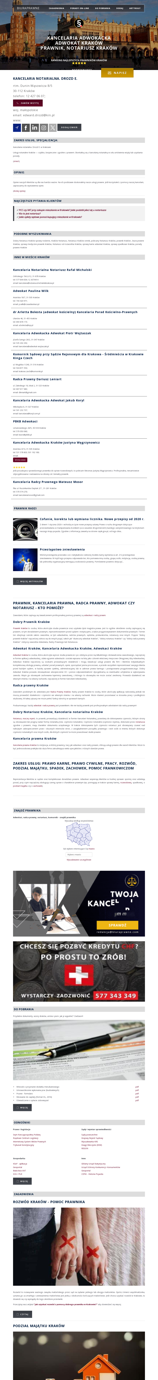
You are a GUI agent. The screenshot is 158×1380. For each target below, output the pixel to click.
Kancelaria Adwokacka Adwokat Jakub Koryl (48, 400)
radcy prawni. (100, 615)
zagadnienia (56, 8)
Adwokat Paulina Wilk (31, 291)
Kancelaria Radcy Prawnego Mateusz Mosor (48, 482)
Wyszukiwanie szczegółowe (79, 859)
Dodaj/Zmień (69, 127)
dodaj (119, 8)
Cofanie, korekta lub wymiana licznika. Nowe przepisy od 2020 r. (92, 519)
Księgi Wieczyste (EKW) (91, 1145)
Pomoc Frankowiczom (111, 768)
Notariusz (23, 607)
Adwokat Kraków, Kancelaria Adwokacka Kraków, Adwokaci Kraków (67, 648)
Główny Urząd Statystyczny (93, 1163)
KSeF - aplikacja (20, 1163)
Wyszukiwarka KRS (89, 1141)
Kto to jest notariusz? (30, 213)
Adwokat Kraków (20, 655)
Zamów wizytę (29, 103)
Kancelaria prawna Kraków (34, 738)
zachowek (76, 768)
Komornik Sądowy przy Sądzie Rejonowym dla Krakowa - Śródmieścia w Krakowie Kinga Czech (78, 356)
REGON (84, 1148)
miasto (92, 848)
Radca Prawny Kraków (60, 691)
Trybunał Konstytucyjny (23, 1145)
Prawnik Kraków (20, 628)
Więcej (24, 1107)
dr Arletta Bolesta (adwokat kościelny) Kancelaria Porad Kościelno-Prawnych (75, 312)
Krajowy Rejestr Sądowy (92, 1138)
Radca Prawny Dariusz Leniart (37, 379)
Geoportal (17, 1167)
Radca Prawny (91, 603)
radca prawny (49, 705)
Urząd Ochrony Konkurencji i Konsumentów (100, 1167)
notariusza (140, 722)
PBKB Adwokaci (25, 421)
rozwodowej (125, 782)
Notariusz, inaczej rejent (24, 718)
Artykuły (134, 8)
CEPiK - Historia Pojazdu (92, 1174)
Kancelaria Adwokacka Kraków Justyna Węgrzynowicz (56, 442)
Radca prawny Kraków (31, 685)
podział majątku (30, 768)
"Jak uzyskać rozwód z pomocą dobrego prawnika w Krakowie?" (65, 1304)
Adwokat (117, 603)
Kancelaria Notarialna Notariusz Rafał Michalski (52, 270)
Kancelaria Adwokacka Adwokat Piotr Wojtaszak (52, 333)
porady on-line (79, 8)
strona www (20, 460)
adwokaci (88, 615)
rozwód (127, 763)
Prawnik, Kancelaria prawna (43, 603)
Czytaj (24, 1314)
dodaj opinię (19, 191)
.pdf (137, 1086)
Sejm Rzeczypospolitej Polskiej (27, 1134)
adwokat (37, 705)
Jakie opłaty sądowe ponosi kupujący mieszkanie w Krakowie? (50, 217)
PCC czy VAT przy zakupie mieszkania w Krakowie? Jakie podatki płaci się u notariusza (62, 210)
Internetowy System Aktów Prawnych (29, 1141)
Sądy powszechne (89, 1134)
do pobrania (102, 8)
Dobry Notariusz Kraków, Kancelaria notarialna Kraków (58, 712)
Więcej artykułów (31, 581)
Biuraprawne (28, 8)
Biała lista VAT (19, 1170)
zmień (16, 161)
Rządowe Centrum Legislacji (25, 1138)
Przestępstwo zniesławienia (62, 549)
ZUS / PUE (17, 1174)
